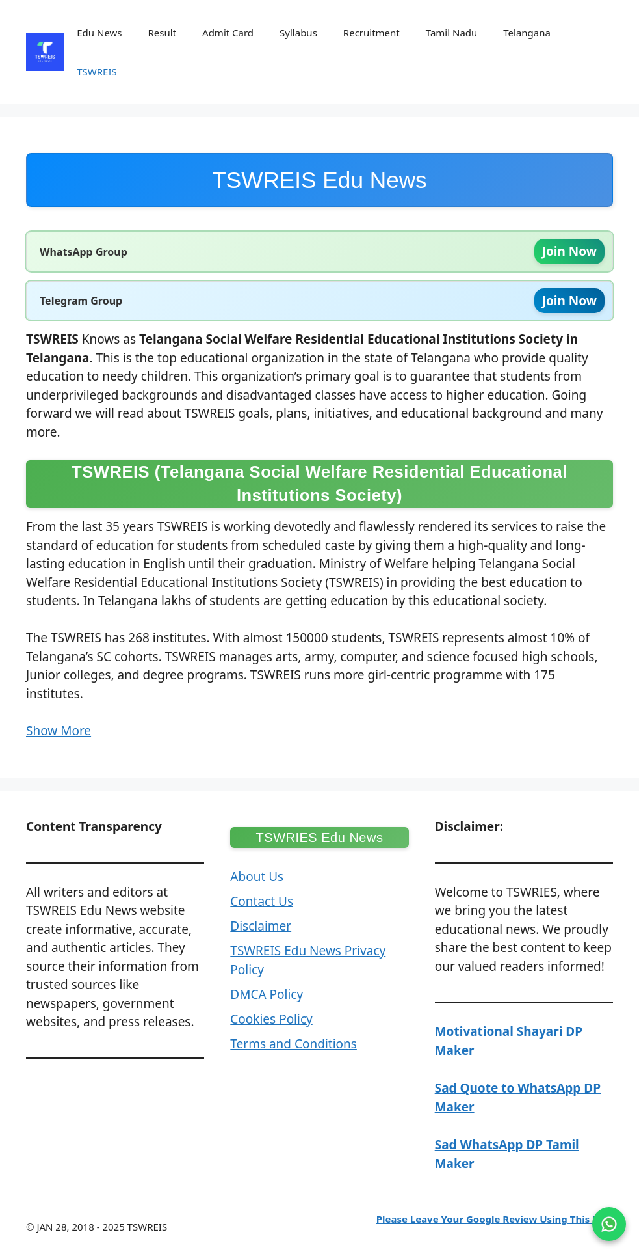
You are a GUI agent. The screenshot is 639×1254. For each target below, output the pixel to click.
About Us (256, 876)
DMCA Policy (266, 994)
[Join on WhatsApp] (609, 1224)
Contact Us (261, 901)
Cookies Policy (271, 1019)
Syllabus (298, 32)
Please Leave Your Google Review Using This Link (494, 1218)
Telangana (527, 32)
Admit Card (228, 32)
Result (162, 32)
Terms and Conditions (293, 1043)
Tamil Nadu (452, 32)
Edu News (99, 32)
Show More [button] (58, 730)
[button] (319, 535)
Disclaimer (260, 926)
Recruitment (371, 32)
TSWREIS (97, 71)
